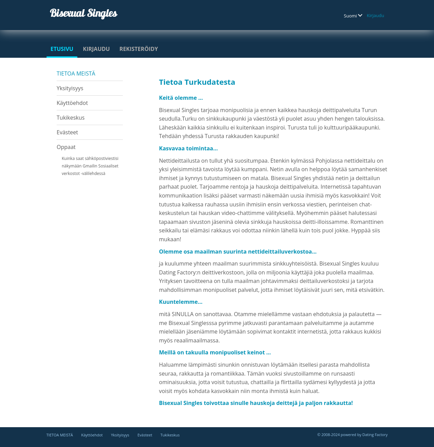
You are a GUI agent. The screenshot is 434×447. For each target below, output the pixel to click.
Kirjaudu (375, 15)
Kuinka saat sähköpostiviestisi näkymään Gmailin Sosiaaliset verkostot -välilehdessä (90, 165)
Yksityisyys (70, 88)
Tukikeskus (71, 117)
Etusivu (61, 49)
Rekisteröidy (138, 49)
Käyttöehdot (72, 103)
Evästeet (67, 132)
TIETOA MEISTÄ (76, 73)
